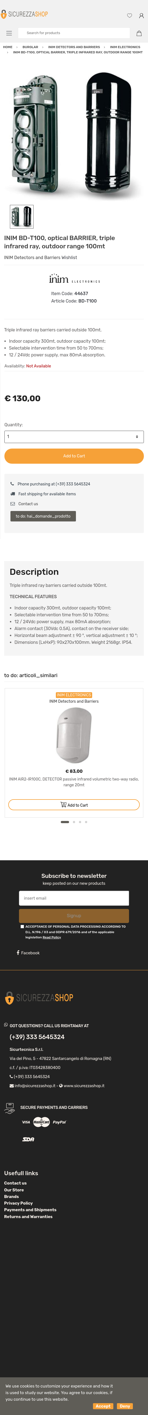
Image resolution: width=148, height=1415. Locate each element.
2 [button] (74, 822)
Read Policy (52, 937)
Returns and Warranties (28, 1216)
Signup (74, 915)
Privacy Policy (18, 1203)
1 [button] (65, 822)
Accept (103, 1406)
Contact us (24, 504)
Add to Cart (74, 456)
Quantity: (13, 424)
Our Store (14, 1190)
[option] (74, 135)
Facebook (28, 952)
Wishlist (69, 257)
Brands (11, 1196)
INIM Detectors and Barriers (32, 257)
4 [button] (86, 822)
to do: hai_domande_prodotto (43, 516)
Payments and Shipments (30, 1209)
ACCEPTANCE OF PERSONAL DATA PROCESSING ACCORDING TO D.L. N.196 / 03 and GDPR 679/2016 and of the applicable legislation (75, 932)
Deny (125, 1406)
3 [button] (80, 822)
